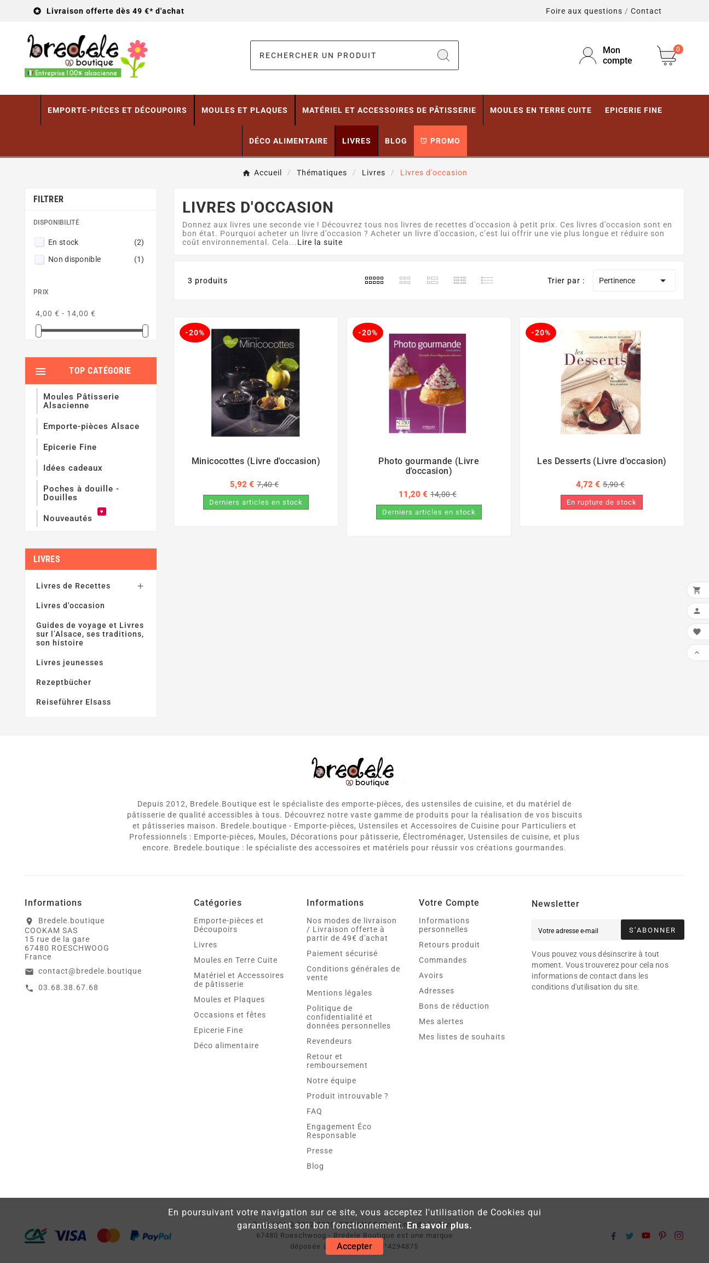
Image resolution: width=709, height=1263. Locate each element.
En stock (96, 242)
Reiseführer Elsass (73, 702)
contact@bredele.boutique (90, 971)
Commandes (443, 960)
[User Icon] (611, 55)
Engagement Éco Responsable (339, 1131)
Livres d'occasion (70, 605)
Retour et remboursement (337, 1061)
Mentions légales (339, 992)
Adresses (436, 990)
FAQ (314, 1111)
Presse (320, 1150)
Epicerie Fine (218, 1030)
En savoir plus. (439, 1225)
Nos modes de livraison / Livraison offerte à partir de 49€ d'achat (352, 929)
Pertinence (634, 280)
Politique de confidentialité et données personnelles (349, 1017)
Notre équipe (331, 1080)
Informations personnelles (444, 925)
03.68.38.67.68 (68, 987)
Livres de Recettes (73, 585)
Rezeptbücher (63, 682)
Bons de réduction (454, 1006)
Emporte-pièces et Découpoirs (229, 925)
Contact (646, 11)
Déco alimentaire (226, 1045)
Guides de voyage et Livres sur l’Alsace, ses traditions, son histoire (90, 634)
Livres (46, 559)
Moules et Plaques (229, 999)
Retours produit (449, 944)
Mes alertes (441, 1021)
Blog (315, 1166)
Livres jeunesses (69, 662)
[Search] (443, 55)
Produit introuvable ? (348, 1095)
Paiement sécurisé (342, 953)
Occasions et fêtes (230, 1014)
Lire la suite (320, 242)
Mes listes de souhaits (462, 1036)
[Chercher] (340, 55)
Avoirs (431, 975)
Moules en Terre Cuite (236, 960)
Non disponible (96, 259)
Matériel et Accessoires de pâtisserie (239, 979)
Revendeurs (329, 1041)
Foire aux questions (584, 11)
